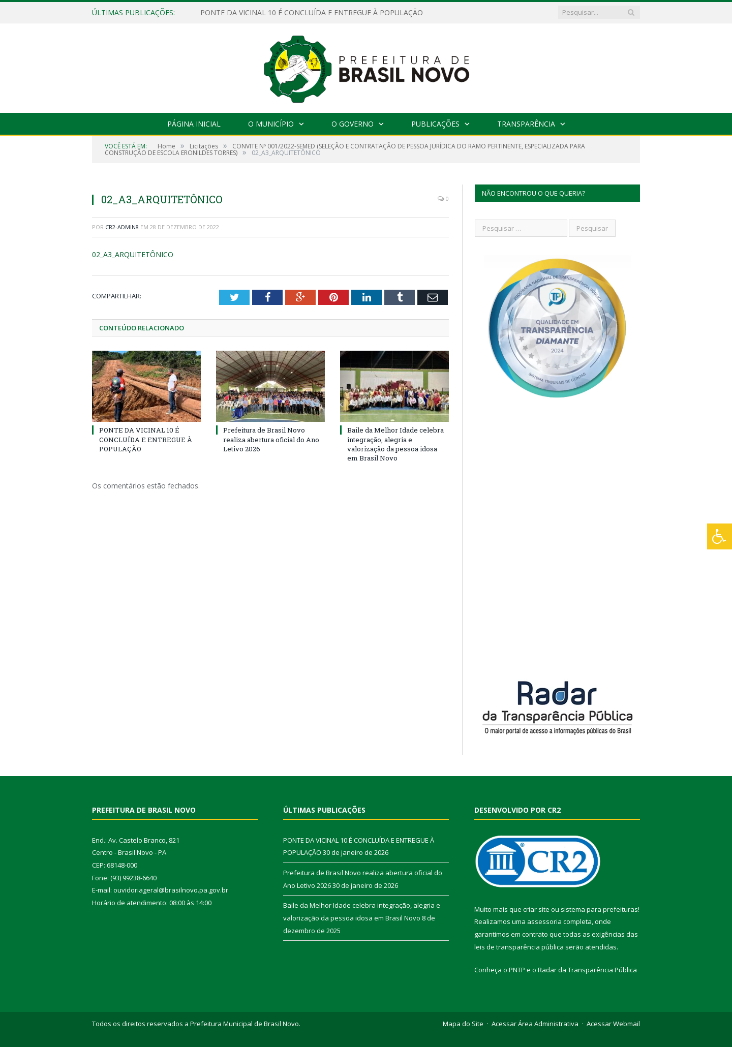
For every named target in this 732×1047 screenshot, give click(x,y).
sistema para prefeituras (599, 909)
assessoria (544, 921)
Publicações (435, 124)
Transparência (526, 124)
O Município (271, 124)
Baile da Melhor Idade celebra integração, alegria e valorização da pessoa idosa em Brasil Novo (395, 444)
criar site (536, 909)
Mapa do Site (463, 1023)
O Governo (352, 124)
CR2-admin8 (122, 227)
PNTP (517, 969)
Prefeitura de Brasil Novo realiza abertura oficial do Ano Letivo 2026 (271, 439)
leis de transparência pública (519, 946)
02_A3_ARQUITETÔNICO (132, 254)
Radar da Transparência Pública (587, 969)
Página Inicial (194, 124)
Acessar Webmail (613, 1023)
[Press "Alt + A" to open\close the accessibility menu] (719, 536)
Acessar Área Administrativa (535, 1023)
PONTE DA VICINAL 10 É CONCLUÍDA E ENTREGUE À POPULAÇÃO (311, 12)
